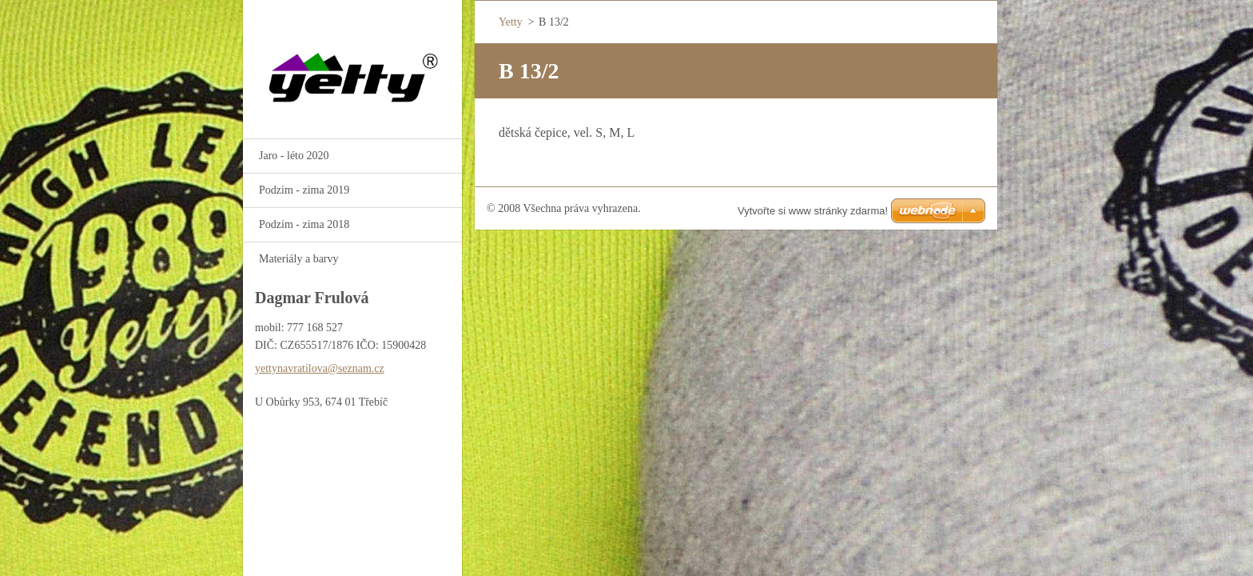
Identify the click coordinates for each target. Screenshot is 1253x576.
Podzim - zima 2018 (304, 224)
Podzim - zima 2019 (304, 190)
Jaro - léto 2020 (293, 156)
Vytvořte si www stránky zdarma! (813, 211)
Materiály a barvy (299, 259)
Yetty (511, 22)
